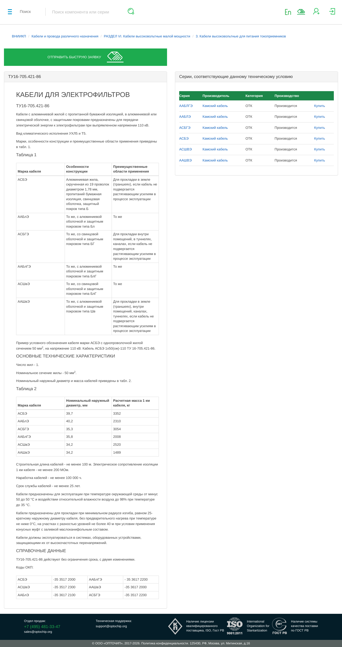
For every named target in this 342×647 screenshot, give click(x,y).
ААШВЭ (185, 160)
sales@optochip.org (38, 632)
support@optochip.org (111, 626)
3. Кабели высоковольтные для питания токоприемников (241, 36)
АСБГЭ (185, 128)
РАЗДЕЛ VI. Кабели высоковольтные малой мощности (147, 36)
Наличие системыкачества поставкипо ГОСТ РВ (304, 626)
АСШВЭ (185, 149)
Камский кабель (215, 106)
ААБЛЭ (185, 117)
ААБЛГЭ (186, 106)
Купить (319, 106)
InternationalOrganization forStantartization (258, 626)
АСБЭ (184, 138)
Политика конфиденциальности (164, 643)
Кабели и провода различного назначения (65, 36)
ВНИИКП (19, 36)
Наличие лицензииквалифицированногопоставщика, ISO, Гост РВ (205, 626)
